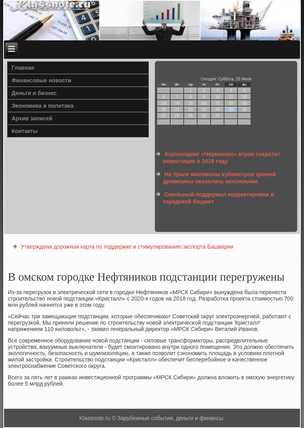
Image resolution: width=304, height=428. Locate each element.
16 (204, 103)
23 (204, 109)
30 (204, 116)
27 (164, 116)
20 (164, 109)
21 (177, 109)
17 (217, 103)
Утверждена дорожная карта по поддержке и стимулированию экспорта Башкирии (127, 246)
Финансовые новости (41, 80)
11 (231, 97)
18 (231, 103)
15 (190, 103)
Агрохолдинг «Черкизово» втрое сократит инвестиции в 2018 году (221, 157)
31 (217, 116)
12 (244, 97)
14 (177, 103)
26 (244, 109)
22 (190, 109)
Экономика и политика (42, 106)
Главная (22, 68)
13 (164, 103)
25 (231, 109)
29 (190, 116)
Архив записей (31, 118)
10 (217, 97)
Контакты (24, 131)
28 (177, 116)
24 (217, 109)
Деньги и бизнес (34, 93)
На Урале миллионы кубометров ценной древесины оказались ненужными (219, 178)
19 (244, 103)
